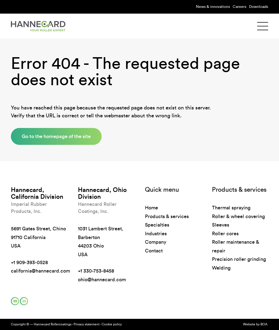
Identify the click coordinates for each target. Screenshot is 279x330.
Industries (156, 234)
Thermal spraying (231, 208)
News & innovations (213, 6)
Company (155, 242)
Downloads (258, 6)
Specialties (157, 225)
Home (151, 208)
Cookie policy (112, 324)
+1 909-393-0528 (29, 262)
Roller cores (225, 234)
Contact (154, 251)
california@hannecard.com (40, 271)
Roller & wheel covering (238, 216)
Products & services (167, 216)
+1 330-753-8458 (96, 271)
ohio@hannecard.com (102, 280)
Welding (221, 268)
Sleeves (220, 225)
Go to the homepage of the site (56, 136)
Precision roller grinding (239, 259)
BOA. (264, 324)
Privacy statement (86, 324)
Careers (239, 6)
